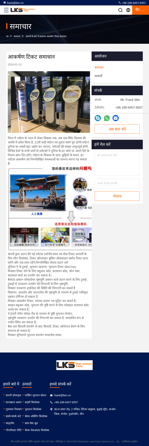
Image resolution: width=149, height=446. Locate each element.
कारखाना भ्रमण (13, 402)
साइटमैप (10, 423)
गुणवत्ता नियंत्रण (14, 409)
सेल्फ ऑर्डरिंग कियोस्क (51, 416)
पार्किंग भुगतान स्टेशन (51, 395)
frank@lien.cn (13, 2)
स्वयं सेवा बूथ (46, 423)
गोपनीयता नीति (13, 430)
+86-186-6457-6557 (132, 2)
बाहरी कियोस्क (47, 402)
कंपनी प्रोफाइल (13, 395)
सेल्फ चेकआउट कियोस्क (52, 430)
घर (7, 36)
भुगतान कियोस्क (48, 409)
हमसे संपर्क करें (13, 416)
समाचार (17, 36)
